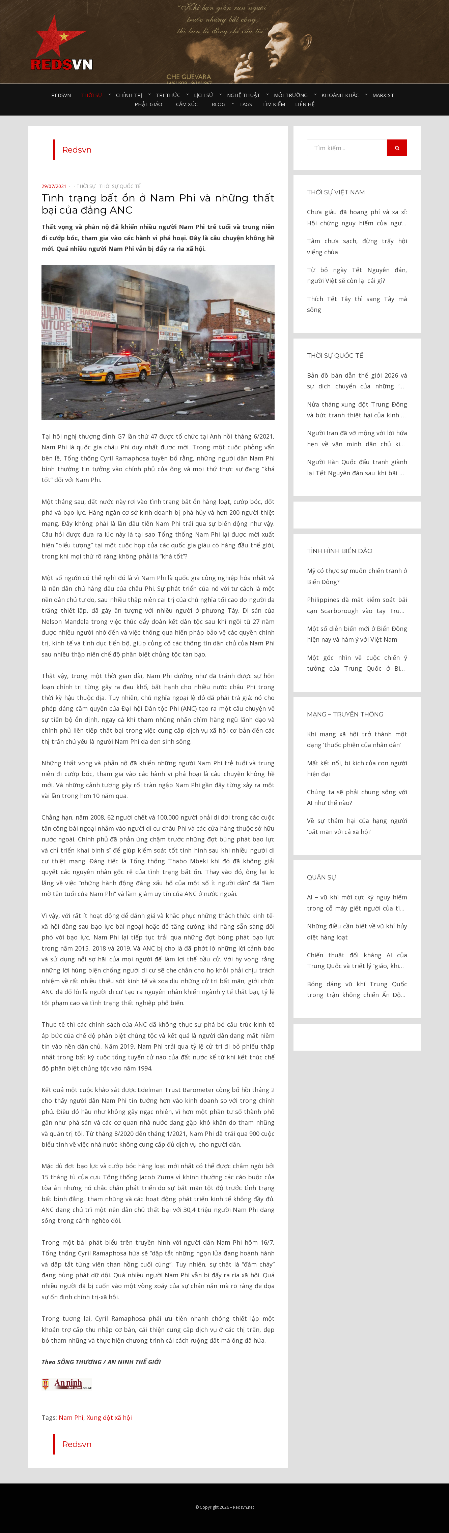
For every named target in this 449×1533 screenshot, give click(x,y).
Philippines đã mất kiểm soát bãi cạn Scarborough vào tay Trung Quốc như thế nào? (357, 606)
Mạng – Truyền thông (345, 714)
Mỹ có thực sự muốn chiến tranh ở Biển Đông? (357, 576)
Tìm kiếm (273, 104)
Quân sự (321, 877)
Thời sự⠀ (93, 95)
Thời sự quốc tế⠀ (121, 186)
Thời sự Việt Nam (336, 192)
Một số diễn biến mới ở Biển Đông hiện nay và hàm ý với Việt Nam (357, 634)
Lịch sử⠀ (205, 95)
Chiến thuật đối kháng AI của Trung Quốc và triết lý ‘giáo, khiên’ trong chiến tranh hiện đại (357, 961)
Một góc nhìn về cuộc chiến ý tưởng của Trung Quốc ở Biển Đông (357, 663)
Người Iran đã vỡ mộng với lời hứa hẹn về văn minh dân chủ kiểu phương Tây (357, 439)
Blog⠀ (220, 104)
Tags (245, 104)
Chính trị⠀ (131, 95)
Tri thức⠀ (170, 95)
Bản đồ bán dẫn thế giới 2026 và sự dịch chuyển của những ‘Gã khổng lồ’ (357, 381)
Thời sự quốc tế (335, 355)
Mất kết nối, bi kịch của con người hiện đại (357, 768)
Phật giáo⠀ (150, 104)
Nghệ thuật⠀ (245, 95)
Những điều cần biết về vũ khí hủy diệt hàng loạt (357, 931)
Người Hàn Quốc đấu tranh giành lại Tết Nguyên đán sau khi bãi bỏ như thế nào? (357, 468)
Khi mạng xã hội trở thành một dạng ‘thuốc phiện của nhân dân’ (357, 739)
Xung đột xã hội (109, 1417)
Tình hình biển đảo (339, 551)
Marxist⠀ (385, 95)
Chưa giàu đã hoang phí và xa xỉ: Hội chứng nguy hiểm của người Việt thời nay (357, 218)
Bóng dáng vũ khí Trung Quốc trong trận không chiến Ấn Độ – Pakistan (357, 990)
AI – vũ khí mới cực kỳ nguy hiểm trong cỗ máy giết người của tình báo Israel (357, 903)
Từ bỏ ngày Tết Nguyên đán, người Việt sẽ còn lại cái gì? (357, 275)
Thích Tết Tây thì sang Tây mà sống (357, 304)
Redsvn (61, 95)
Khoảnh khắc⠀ (341, 95)
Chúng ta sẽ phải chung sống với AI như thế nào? (357, 797)
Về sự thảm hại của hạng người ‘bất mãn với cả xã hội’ (357, 826)
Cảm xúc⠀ (188, 104)
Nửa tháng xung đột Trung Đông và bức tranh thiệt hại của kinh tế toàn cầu (357, 410)
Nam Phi (71, 1417)
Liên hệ (304, 104)
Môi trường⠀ (292, 95)
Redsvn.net (243, 1507)
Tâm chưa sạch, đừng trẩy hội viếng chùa (357, 246)
